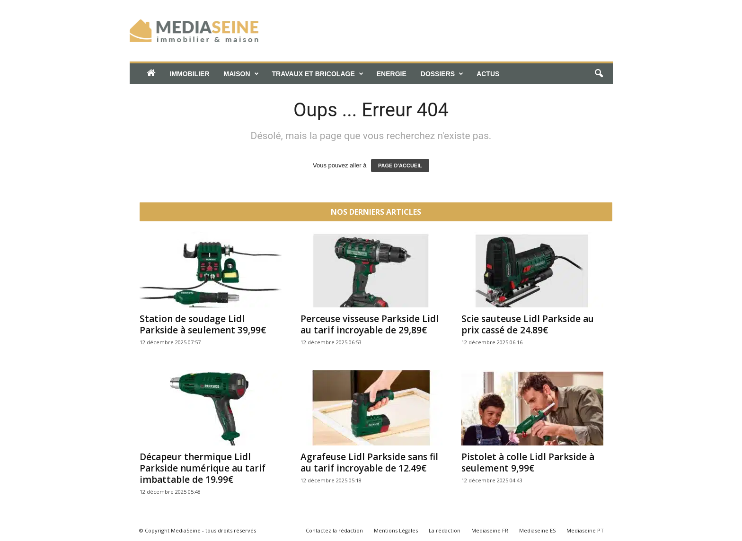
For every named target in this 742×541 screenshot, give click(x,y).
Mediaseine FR (489, 530)
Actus (488, 74)
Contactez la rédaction (334, 530)
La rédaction (444, 530)
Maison (241, 73)
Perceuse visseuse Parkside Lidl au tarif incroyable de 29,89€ (369, 324)
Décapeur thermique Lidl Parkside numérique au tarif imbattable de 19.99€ (202, 468)
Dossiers (442, 73)
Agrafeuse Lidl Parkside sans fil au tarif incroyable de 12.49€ (369, 462)
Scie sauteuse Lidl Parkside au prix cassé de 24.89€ (527, 324)
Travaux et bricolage (317, 73)
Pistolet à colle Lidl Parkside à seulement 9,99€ (527, 462)
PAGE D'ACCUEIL (400, 165)
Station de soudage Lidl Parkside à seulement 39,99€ (203, 324)
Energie (391, 74)
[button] (598, 73)
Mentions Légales (396, 530)
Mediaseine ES (537, 530)
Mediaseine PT (585, 530)
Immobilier (190, 74)
